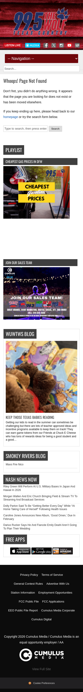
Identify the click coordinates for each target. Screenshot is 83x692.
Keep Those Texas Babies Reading (30, 417)
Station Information (23, 592)
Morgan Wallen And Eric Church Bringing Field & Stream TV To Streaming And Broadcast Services (40, 498)
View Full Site (41, 669)
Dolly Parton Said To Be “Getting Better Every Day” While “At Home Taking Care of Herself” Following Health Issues (39, 507)
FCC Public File (29, 601)
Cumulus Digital (41, 619)
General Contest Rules (28, 583)
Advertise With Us (57, 583)
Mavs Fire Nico (14, 464)
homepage (10, 117)
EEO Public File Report (23, 610)
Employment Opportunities (55, 592)
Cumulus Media (36, 636)
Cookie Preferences (44, 683)
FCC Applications (53, 601)
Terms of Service (52, 574)
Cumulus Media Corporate (58, 610)
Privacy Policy (29, 574)
